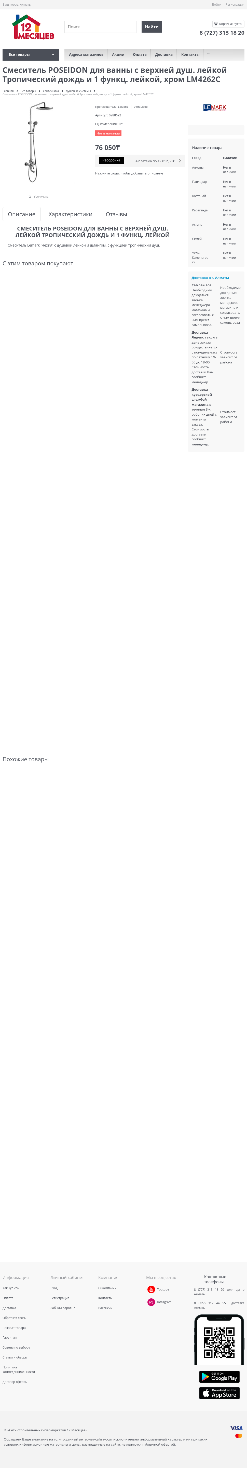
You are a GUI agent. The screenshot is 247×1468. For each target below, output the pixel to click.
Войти (216, 4)
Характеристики (70, 214)
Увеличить (41, 196)
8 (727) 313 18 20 (209, 1289)
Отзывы (116, 214)
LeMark (123, 106)
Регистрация (235, 4)
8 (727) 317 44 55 (211, 1303)
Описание (21, 214)
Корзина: (230, 24)
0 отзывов (141, 106)
